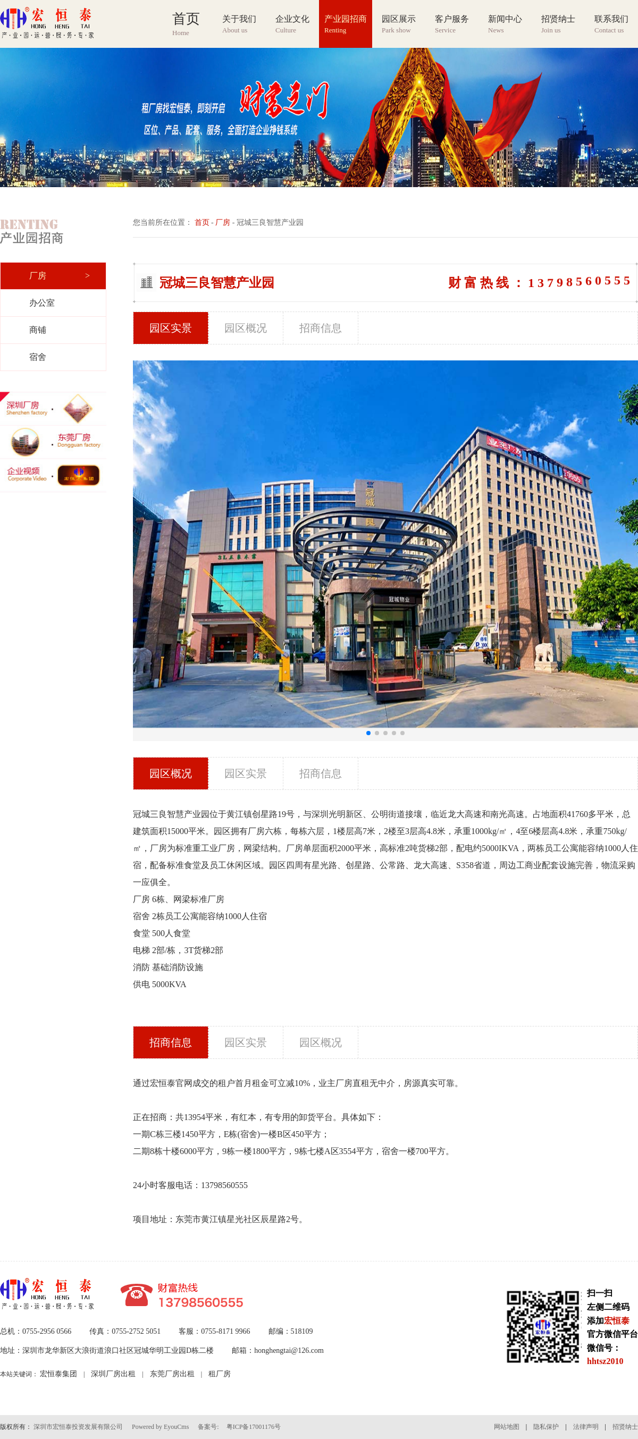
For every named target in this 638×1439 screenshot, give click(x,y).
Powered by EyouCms (159, 1426)
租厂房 (219, 1374)
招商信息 (320, 328)
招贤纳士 (625, 1426)
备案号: (208, 1426)
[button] (368, 733)
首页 (202, 222)
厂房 (222, 222)
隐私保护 (546, 1426)
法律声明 (586, 1426)
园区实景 (170, 328)
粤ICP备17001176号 (253, 1426)
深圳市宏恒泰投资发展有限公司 (78, 1426)
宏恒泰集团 (58, 1374)
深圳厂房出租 (113, 1374)
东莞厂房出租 (172, 1374)
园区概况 (245, 328)
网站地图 (506, 1426)
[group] (319, 117)
